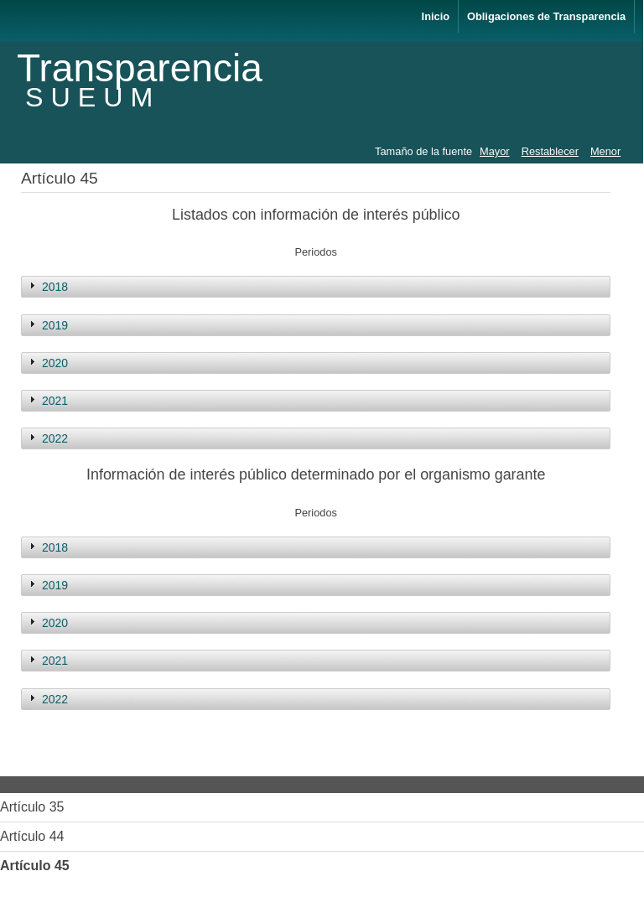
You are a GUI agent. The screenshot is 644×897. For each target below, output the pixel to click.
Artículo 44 (32, 836)
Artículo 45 (35, 865)
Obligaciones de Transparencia (546, 16)
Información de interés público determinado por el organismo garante (315, 474)
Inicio (435, 16)
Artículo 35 (32, 807)
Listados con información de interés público (316, 214)
